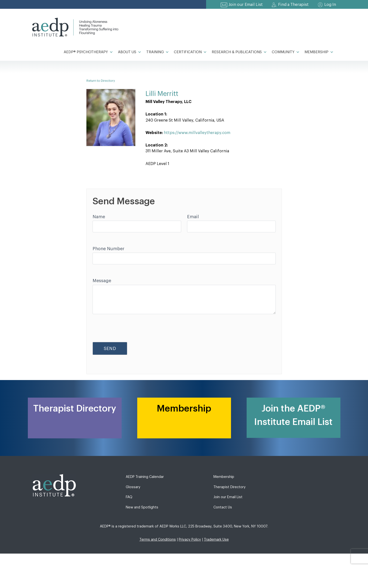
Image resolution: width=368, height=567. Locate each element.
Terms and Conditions (157, 539)
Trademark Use (216, 539)
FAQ (129, 497)
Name (99, 217)
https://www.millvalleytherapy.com (197, 133)
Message (102, 280)
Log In (330, 5)
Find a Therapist (293, 5)
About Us (129, 52)
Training (157, 52)
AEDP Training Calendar (145, 477)
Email (193, 217)
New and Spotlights (142, 507)
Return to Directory (100, 80)
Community (286, 52)
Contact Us (222, 507)
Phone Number (108, 249)
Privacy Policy (190, 539)
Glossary (133, 487)
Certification (190, 52)
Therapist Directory (229, 487)
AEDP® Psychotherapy (88, 52)
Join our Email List (246, 5)
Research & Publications (239, 52)
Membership (319, 52)
